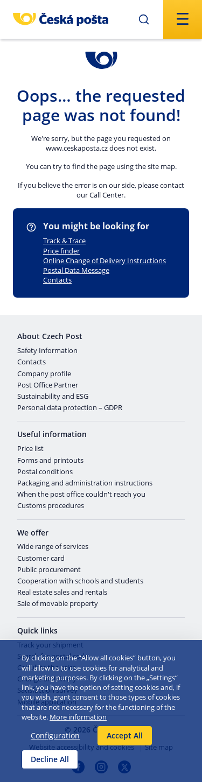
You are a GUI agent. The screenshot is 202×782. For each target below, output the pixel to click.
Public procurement (49, 570)
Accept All (125, 735)
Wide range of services (52, 547)
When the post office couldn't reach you (81, 494)
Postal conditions (45, 472)
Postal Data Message (76, 270)
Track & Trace (64, 240)
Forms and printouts (50, 460)
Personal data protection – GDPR (69, 408)
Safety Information (47, 351)
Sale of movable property (57, 604)
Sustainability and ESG (52, 396)
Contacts (57, 280)
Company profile (44, 374)
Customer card (41, 558)
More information (78, 717)
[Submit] (143, 19)
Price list (30, 449)
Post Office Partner (47, 385)
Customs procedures (50, 506)
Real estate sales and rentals (62, 592)
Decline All (50, 759)
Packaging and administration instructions (84, 483)
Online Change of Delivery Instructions (104, 260)
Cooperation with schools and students (80, 581)
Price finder (61, 251)
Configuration (55, 735)
